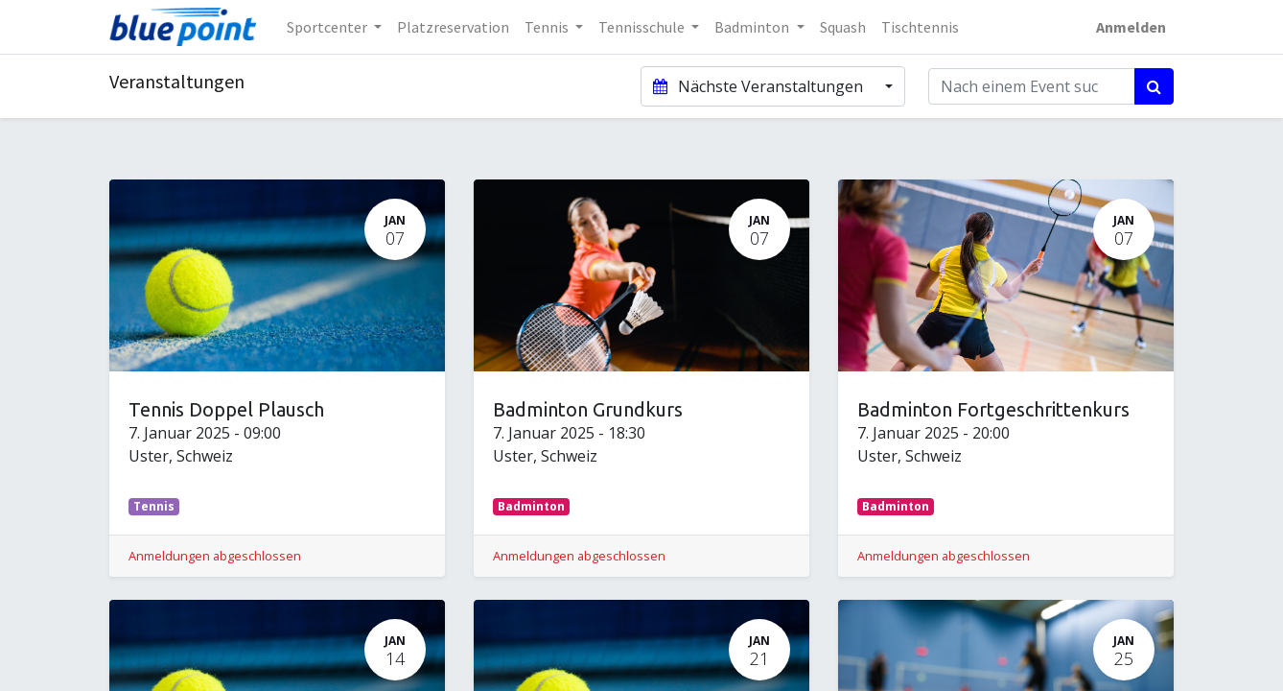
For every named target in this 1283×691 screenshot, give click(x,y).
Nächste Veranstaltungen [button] (759, 86)
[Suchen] (1154, 86)
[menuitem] (453, 27)
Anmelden (1131, 26)
